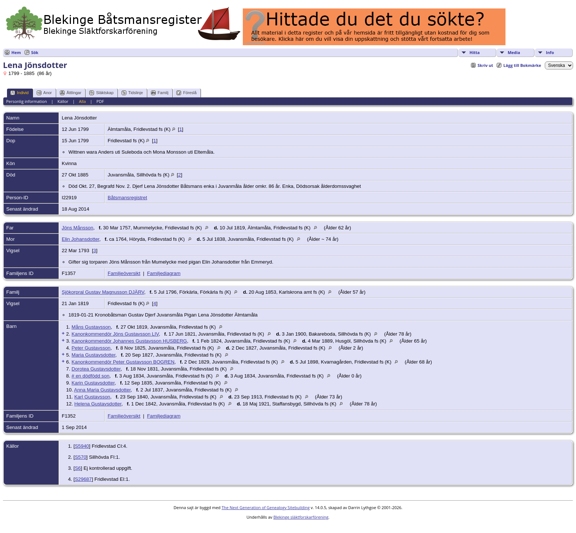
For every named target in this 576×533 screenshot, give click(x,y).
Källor (63, 101)
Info (550, 52)
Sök (35, 52)
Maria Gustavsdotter (93, 355)
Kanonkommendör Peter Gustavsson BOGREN (123, 362)
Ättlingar (70, 93)
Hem (16, 52)
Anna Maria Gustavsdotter (102, 390)
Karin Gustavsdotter (93, 383)
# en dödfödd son (90, 376)
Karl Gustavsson (92, 397)
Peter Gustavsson (91, 348)
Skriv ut (485, 65)
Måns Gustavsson (91, 327)
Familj (159, 93)
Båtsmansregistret (127, 197)
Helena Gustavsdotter (97, 404)
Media (514, 52)
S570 (80, 457)
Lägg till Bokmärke (522, 65)
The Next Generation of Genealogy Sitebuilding (266, 507)
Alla (82, 101)
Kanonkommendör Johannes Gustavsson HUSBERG (129, 341)
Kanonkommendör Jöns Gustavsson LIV (115, 334)
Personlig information (26, 101)
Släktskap (101, 93)
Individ (19, 93)
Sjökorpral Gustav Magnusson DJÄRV (103, 292)
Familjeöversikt (124, 273)
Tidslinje (132, 93)
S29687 (83, 479)
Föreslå (186, 93)
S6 (78, 468)
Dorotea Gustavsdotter (96, 369)
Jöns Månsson (77, 227)
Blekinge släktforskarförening (300, 517)
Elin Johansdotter (80, 239)
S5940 (82, 446)
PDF (100, 101)
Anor (44, 93)
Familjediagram (163, 273)
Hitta (474, 52)
